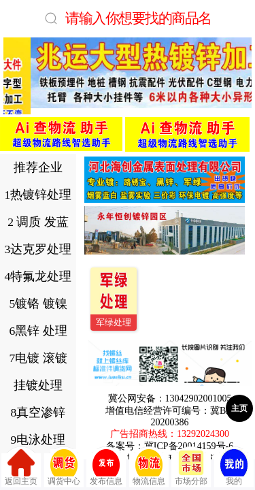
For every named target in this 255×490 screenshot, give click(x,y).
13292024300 (203, 434)
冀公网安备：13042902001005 (170, 398)
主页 (239, 408)
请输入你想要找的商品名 (138, 18)
